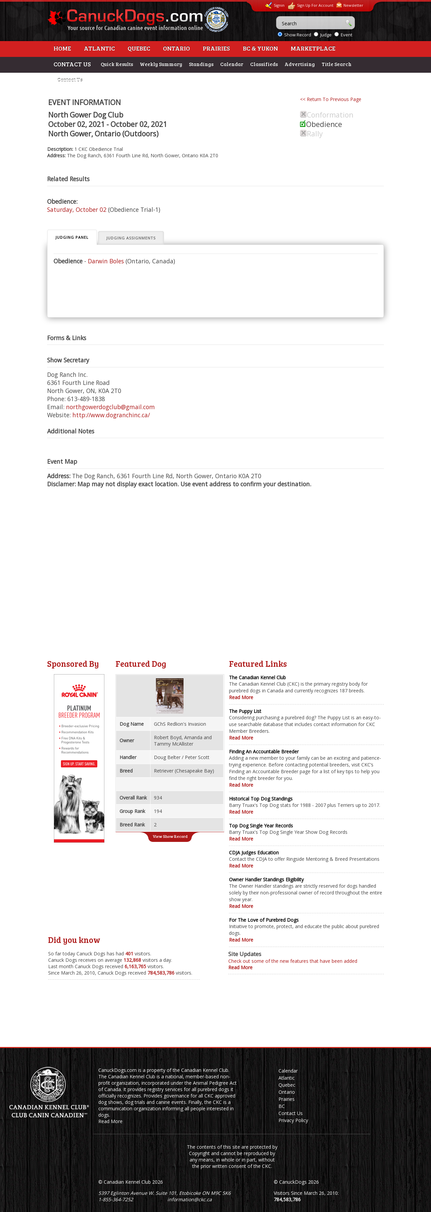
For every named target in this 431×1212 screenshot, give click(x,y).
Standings (201, 64)
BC (281, 1106)
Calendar (231, 64)
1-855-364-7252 (115, 1199)
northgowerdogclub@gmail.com (110, 407)
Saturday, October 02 (76, 209)
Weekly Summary (161, 64)
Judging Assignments (131, 237)
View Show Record (170, 836)
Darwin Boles (106, 261)
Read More (241, 697)
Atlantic (99, 48)
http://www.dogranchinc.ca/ (111, 415)
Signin (275, 5)
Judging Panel (72, 237)
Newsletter (349, 5)
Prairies (216, 48)
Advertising (300, 64)
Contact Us (69, 79)
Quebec (139, 48)
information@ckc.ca (189, 1199)
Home (62, 48)
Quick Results (117, 64)
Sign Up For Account (310, 6)
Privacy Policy (293, 1120)
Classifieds (264, 64)
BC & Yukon (260, 48)
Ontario (176, 48)
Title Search (337, 64)
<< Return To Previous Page (330, 99)
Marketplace (313, 48)
